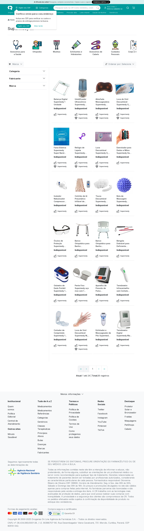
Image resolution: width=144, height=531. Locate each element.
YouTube (102, 422)
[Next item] (134, 48)
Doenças (42, 444)
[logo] (10, 8)
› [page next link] (98, 369)
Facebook (102, 413)
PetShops (129, 425)
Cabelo (128, 429)
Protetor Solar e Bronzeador (130, 409)
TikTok (101, 430)
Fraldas (128, 416)
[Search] (97, 7)
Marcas (41, 448)
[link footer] (54, 513)
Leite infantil (84, 13)
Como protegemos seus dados (75, 434)
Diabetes (59, 13)
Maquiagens (130, 420)
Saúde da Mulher (99, 13)
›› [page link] (104, 369)
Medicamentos (45, 406)
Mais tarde (38, 26)
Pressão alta (71, 13)
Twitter (101, 409)
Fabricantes (43, 452)
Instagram (102, 417)
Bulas (40, 440)
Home (12, 20)
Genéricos (113, 13)
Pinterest (102, 426)
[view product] (61, 88)
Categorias (43, 417)
